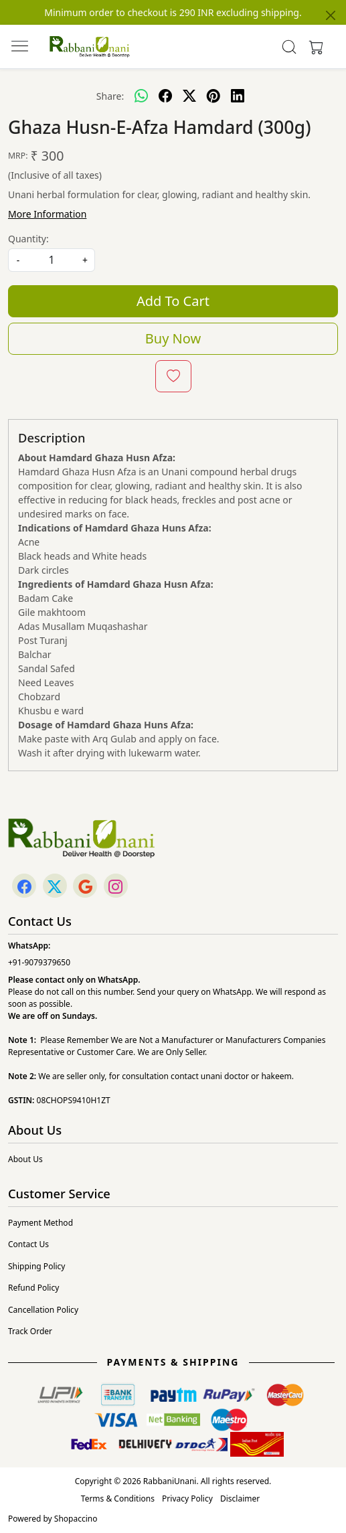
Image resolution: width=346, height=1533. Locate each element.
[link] (289, 47)
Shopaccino (76, 1518)
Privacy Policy (187, 1498)
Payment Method (40, 1222)
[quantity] (51, 260)
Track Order (30, 1331)
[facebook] (165, 95)
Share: (110, 96)
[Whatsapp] (141, 95)
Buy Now (173, 338)
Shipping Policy (36, 1266)
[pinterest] (213, 95)
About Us (25, 1159)
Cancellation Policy (43, 1309)
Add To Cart (173, 301)
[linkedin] (238, 95)
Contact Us (28, 1244)
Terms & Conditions (118, 1498)
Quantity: (28, 238)
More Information (47, 214)
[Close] (330, 15)
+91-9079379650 (39, 962)
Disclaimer (240, 1498)
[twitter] (189, 95)
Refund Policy (33, 1287)
